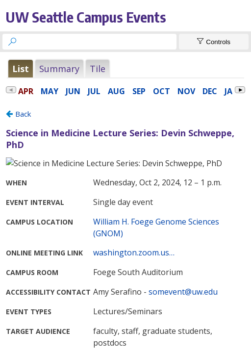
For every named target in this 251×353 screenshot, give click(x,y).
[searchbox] (98, 41)
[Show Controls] (214, 42)
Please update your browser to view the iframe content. (125, 68)
